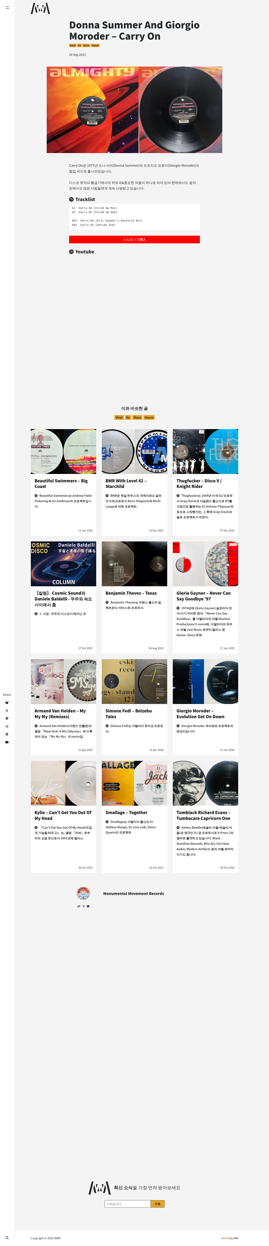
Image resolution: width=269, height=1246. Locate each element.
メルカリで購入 (134, 239)
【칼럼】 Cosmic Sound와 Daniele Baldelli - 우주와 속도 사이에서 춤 (63, 598)
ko (79, 45)
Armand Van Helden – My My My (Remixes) (60, 713)
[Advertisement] (134, 357)
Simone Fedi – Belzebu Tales (129, 713)
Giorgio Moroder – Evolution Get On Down (201, 713)
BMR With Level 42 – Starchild (126, 483)
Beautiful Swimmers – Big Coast (61, 483)
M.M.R (225, 1238)
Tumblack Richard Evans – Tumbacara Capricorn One (204, 815)
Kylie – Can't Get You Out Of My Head (63, 815)
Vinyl (72, 45)
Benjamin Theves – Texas (131, 593)
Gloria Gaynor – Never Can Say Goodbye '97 (204, 596)
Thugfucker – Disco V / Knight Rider (199, 483)
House (95, 45)
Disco (86, 45)
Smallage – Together (126, 812)
